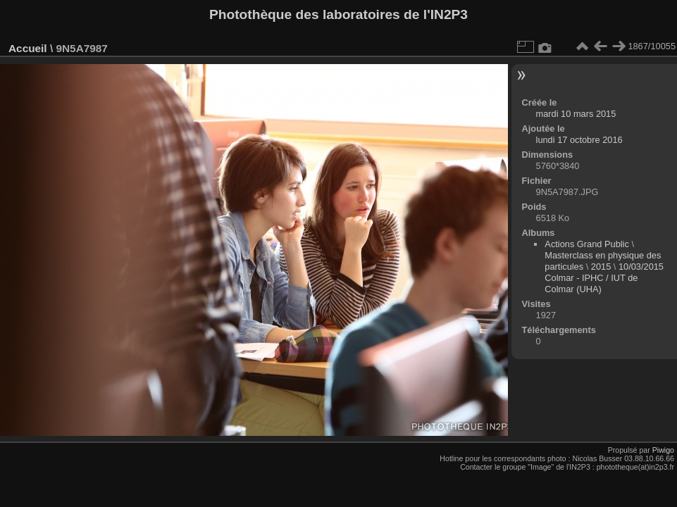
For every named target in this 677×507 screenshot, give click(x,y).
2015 (601, 266)
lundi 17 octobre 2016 (579, 139)
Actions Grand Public (587, 244)
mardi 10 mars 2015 (576, 113)
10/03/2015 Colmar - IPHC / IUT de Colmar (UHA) (604, 277)
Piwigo (663, 450)
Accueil (27, 48)
